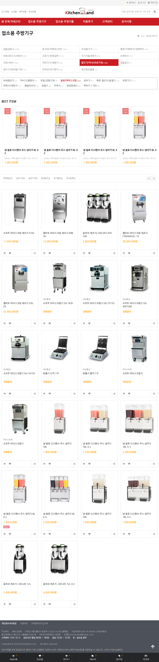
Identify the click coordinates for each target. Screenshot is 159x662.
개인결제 (146, 657)
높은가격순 (33, 178)
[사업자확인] (101, 632)
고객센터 (107, 21)
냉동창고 (126, 63)
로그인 (141, 3)
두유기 (59, 85)
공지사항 (127, 21)
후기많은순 (58, 178)
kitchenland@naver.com (81, 635)
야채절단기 (10, 80)
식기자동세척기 (90, 56)
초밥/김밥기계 (48, 80)
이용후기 (88, 21)
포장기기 (129, 80)
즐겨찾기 (131, 3)
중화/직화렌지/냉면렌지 (134, 49)
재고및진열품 (89, 69)
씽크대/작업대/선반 (54, 49)
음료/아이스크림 (71, 80)
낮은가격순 (20, 178)
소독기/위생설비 (53, 56)
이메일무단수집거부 (39, 623)
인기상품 (5, 12)
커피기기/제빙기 (52, 63)
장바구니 (66, 657)
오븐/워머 (10, 63)
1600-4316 (15, 638)
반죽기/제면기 (12, 85)
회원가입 (152, 3)
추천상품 (32, 12)
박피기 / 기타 (92, 85)
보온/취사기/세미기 (15, 56)
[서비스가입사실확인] (113, 650)
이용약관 (24, 623)
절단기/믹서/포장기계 (94, 63)
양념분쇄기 (73, 85)
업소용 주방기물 (65, 21)
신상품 (14, 12)
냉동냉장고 (11, 49)
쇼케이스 (126, 56)
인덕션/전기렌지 (52, 69)
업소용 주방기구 (37, 21)
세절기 (46, 85)
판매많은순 (8, 178)
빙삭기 (88, 80)
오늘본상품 (13, 657)
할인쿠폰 (119, 657)
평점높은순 (45, 178)
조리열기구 (89, 49)
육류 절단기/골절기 (108, 80)
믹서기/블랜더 (28, 80)
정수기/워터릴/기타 (15, 69)
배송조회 (93, 657)
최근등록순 (70, 178)
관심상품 (40, 657)
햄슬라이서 (31, 85)
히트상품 (22, 12)
